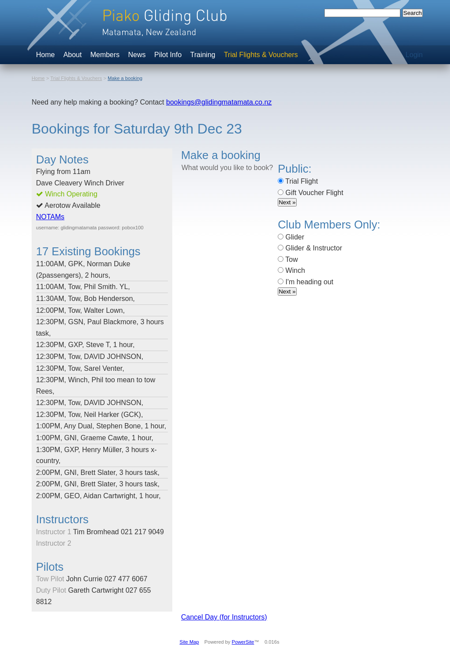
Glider (291, 237)
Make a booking (125, 78)
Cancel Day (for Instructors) (224, 617)
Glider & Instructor (310, 248)
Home (45, 54)
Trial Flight (298, 181)
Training (202, 54)
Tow (288, 259)
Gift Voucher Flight (310, 192)
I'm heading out (305, 282)
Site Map (189, 642)
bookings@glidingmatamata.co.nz (219, 102)
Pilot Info (167, 54)
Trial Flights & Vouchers (261, 54)
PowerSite (243, 642)
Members (105, 54)
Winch (291, 270)
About (72, 54)
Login (414, 54)
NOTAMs (50, 217)
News (137, 54)
